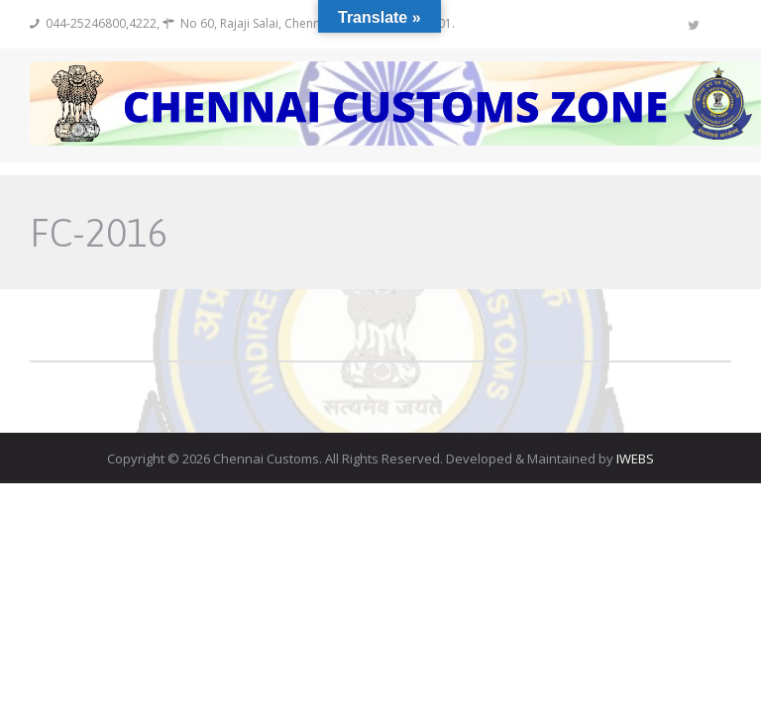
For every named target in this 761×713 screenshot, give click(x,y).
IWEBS (635, 458)
